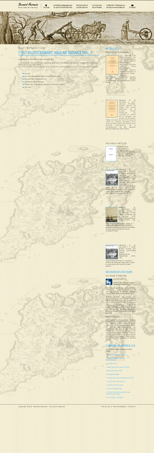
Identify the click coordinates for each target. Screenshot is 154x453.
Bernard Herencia (28, 5)
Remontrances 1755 (114, 371)
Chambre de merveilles (120, 345)
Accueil (46, 6)
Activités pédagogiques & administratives (62, 6)
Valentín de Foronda (115, 385)
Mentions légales (119, 406)
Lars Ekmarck (112, 363)
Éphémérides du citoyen (116, 354)
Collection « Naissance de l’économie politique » (115, 6)
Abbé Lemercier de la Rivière (118, 367)
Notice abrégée (113, 374)
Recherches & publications (82, 6)
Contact (132, 6)
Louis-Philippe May (114, 388)
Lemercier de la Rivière (97, 6)
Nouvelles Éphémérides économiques (115, 359)
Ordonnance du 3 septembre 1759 (120, 378)
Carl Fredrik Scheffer (115, 397)
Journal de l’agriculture (116, 381)
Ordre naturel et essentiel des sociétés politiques (118, 393)
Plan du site (105, 406)
